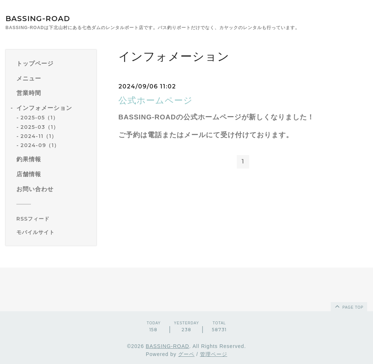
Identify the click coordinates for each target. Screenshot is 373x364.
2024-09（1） (39, 145)
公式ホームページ (155, 100)
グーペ (186, 354)
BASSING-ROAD (37, 18)
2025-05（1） (39, 117)
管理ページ (213, 354)
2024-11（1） (38, 136)
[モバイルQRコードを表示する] (53, 232)
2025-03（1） (39, 127)
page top (349, 306)
